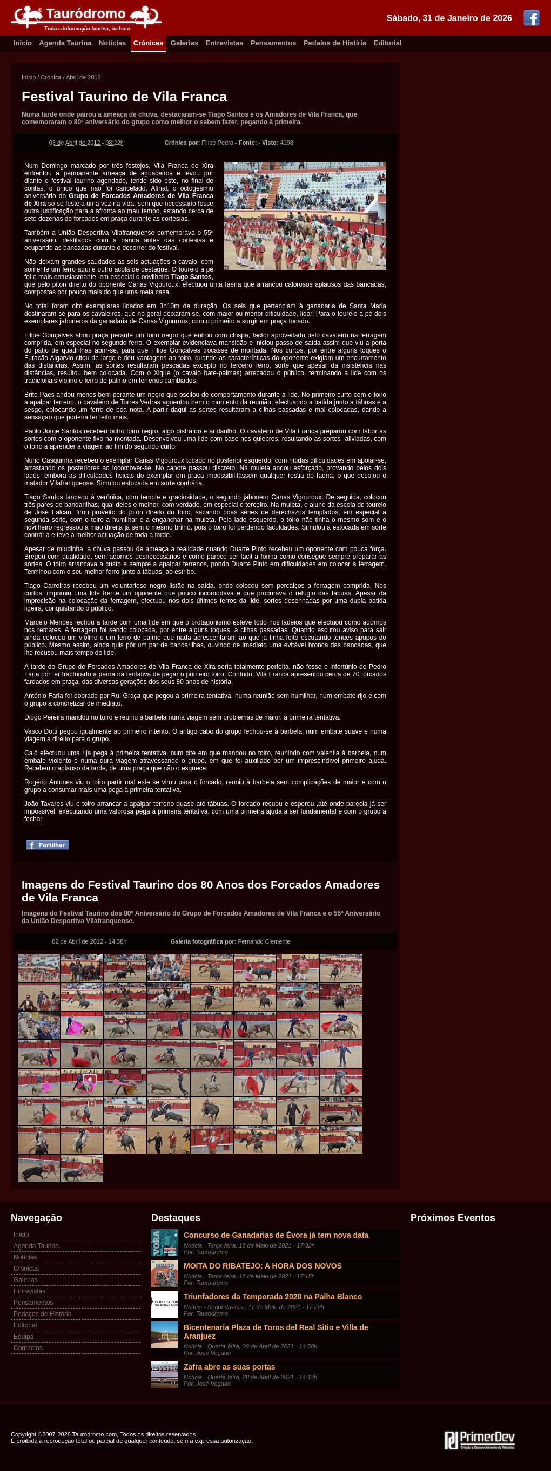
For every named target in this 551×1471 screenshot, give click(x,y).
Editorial (388, 43)
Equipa (23, 1336)
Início (29, 77)
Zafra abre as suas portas (230, 1366)
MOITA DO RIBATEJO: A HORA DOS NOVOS (263, 1266)
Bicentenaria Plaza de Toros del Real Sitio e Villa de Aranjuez (276, 1331)
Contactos (28, 1348)
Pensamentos (274, 43)
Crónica (51, 77)
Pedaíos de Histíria (335, 43)
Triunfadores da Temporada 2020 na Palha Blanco (273, 1296)
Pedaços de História (42, 1314)
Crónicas (148, 43)
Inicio (23, 43)
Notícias (112, 43)
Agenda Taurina (65, 43)
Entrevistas (225, 43)
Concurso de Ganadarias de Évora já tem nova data (276, 1235)
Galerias (184, 43)
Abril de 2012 (83, 77)
